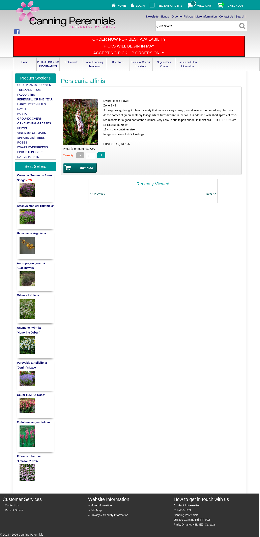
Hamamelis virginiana (31, 233)
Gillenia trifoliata (28, 295)
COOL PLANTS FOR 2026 (34, 85)
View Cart (205, 5)
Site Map (96, 510)
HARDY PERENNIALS (31, 104)
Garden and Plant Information (187, 64)
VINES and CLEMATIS (31, 132)
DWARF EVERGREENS (32, 147)
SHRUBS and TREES (31, 137)
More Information (206, 16)
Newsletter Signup (157, 16)
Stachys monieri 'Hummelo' (35, 206)
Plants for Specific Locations (141, 64)
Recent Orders (170, 5)
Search (240, 16)
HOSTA (22, 113)
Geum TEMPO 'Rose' (31, 395)
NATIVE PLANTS (28, 156)
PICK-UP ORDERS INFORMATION (48, 64)
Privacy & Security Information (109, 515)
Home (121, 5)
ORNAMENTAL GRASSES (34, 123)
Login (140, 5)
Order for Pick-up (182, 16)
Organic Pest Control (164, 64)
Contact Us (226, 16)
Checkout (235, 5)
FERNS (22, 128)
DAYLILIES (24, 108)
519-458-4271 (182, 510)
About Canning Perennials (94, 64)
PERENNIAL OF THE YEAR (35, 99)
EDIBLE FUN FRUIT (30, 152)
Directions (117, 62)
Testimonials (71, 62)
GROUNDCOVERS (29, 118)
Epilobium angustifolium (33, 422)
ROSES (22, 142)
